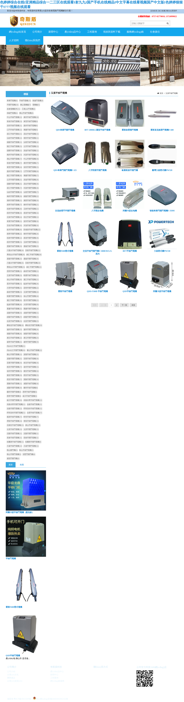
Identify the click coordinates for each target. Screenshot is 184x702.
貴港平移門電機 (31, 213)
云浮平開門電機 (14, 180)
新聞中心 (53, 31)
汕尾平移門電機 (31, 142)
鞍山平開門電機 (14, 454)
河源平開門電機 (31, 188)
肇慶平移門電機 (31, 130)
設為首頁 (154, 11)
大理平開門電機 (31, 305)
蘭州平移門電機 (31, 388)
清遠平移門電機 (31, 151)
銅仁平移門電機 (33, 255)
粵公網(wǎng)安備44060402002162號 (50, 698)
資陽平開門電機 (14, 359)
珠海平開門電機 (14, 163)
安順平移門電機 (32, 250)
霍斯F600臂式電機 (14, 607)
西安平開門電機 (14, 379)
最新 (11, 465)
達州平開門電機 (14, 371)
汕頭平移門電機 (14, 138)
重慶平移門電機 (14, 309)
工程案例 (92, 31)
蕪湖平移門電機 (14, 417)
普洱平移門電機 (14, 284)
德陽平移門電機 (14, 334)
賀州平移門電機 (31, 221)
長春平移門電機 (14, 438)
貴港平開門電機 (31, 238)
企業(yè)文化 (13, 675)
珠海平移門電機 (14, 121)
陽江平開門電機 (14, 175)
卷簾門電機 (37, 101)
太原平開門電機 (31, 429)
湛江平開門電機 (14, 188)
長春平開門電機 (31, 438)
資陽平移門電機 (31, 354)
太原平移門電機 (14, 429)
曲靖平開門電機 (14, 292)
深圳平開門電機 (31, 167)
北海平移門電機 (14, 217)
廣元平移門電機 (14, 338)
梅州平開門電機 (14, 196)
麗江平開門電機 (14, 300)
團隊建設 (11, 678)
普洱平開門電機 (31, 300)
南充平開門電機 (14, 367)
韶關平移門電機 (14, 151)
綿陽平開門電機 (31, 317)
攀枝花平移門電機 (15, 325)
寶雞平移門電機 (14, 384)
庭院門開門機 (13, 458)
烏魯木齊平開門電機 (16, 404)
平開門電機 (12, 105)
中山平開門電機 (31, 159)
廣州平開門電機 (31, 163)
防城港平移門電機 (32, 230)
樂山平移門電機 (34, 350)
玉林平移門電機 (31, 209)
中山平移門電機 (14, 117)
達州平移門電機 (31, 367)
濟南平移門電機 (14, 421)
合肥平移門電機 (34, 413)
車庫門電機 (12, 101)
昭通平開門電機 (14, 296)
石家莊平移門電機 (15, 425)
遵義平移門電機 (31, 246)
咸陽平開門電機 (14, 388)
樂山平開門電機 (14, 354)
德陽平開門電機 (31, 334)
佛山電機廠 (25, 105)
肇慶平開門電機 (31, 175)
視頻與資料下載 (111, 31)
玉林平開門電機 (31, 242)
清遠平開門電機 (31, 180)
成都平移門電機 (14, 313)
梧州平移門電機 (14, 213)
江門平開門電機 (31, 171)
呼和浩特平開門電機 (16, 413)
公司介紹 (11, 671)
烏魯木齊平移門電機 (33, 400)
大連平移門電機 (14, 446)
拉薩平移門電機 (34, 404)
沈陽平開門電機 (31, 434)
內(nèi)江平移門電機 (16, 346)
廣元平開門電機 (31, 338)
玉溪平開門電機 (31, 292)
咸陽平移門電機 (31, 384)
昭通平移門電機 (31, 275)
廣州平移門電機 (31, 117)
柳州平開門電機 (31, 234)
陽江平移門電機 (14, 146)
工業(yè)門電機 (28, 109)
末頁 (133, 307)
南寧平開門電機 (14, 234)
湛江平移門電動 (14, 134)
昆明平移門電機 (14, 271)
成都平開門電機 (31, 313)
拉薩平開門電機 (14, 409)
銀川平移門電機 (30, 396)
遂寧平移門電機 (14, 342)
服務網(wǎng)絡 (135, 31)
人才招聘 (14, 40)
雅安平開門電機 (14, 375)
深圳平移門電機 (14, 126)
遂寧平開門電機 (31, 342)
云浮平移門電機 (31, 146)
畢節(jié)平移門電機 (16, 255)
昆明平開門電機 (31, 288)
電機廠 (36, 105)
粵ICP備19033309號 (22, 699)
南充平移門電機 (31, 363)
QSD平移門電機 (13, 656)
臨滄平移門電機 (31, 284)
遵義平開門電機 (31, 259)
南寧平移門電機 (14, 205)
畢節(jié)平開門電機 (16, 267)
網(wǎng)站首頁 (17, 31)
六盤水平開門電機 (15, 263)
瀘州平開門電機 (31, 329)
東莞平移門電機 (31, 121)
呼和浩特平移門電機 (33, 409)
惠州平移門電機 (31, 126)
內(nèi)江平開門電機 (16, 350)
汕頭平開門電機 (14, 192)
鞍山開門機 (12, 450)
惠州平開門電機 (14, 171)
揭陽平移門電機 (14, 142)
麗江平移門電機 (31, 280)
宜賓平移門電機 (31, 359)
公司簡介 (37, 31)
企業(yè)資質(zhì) (14, 681)
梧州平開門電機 (14, 242)
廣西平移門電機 (31, 200)
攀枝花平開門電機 (33, 325)
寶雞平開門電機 (31, 379)
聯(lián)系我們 (171, 11)
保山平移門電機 (14, 280)
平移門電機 (25, 101)
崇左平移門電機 (31, 217)
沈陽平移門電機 (14, 434)
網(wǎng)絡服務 (57, 681)
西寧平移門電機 (30, 392)
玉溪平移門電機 (171, 93)
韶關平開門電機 (14, 184)
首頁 (161, 93)
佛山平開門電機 (14, 159)
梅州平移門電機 (14, 155)
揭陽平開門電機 (31, 196)
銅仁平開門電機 (33, 267)
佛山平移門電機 (26, 113)
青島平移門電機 (31, 421)
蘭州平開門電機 (14, 392)
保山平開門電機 (31, 296)
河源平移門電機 (31, 155)
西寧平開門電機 (14, 396)
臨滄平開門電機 (14, 305)
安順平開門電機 (32, 263)
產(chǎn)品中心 (73, 31)
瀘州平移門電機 (14, 329)
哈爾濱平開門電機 (33, 442)
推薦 (22, 465)
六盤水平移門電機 (15, 250)
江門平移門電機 (14, 130)
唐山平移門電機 (32, 425)
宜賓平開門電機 (14, 363)
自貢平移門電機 (14, 321)
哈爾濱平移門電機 (15, 442)
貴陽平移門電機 (14, 246)
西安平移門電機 (31, 375)
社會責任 (155, 31)
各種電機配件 (13, 109)
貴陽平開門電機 (14, 259)
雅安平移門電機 (31, 371)
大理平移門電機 (14, 288)
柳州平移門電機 (31, 205)
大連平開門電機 (31, 446)
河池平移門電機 (31, 225)
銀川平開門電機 (14, 400)
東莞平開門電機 (14, 167)
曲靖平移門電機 (31, 271)
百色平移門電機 (14, 225)
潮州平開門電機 (14, 200)
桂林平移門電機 (14, 209)
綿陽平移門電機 (14, 317)
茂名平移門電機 (31, 134)
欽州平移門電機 (14, 230)
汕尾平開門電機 (31, 192)
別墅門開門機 (29, 454)
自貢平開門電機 (31, 321)
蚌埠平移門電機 (31, 417)
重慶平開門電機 (31, 309)
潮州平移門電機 (31, 138)
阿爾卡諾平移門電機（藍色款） (20, 512)
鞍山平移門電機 (26, 450)
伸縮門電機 (12, 113)
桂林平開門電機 (14, 238)
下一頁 (124, 307)
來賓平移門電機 (14, 221)
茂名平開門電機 (31, 184)
